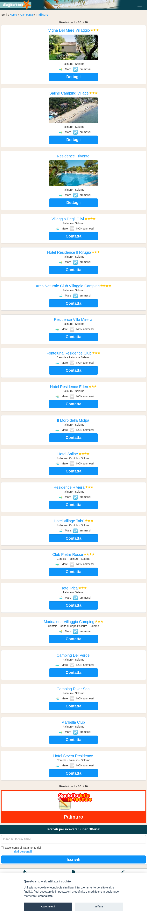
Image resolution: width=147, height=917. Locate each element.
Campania (26, 14)
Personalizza (44, 896)
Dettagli (73, 77)
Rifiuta (99, 906)
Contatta (73, 236)
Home (13, 14)
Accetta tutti (48, 906)
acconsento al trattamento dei (21, 850)
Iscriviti (73, 859)
